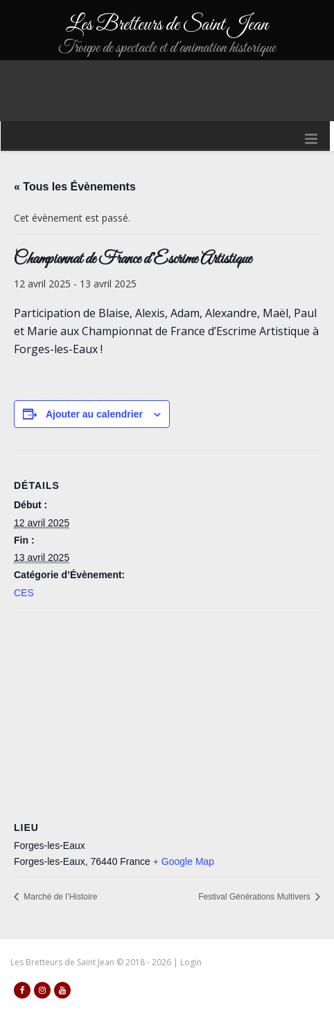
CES (24, 592)
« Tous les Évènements (75, 187)
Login (191, 962)
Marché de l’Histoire (59, 897)
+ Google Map (183, 861)
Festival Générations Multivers (255, 897)
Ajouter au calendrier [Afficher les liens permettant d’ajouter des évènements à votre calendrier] (94, 414)
